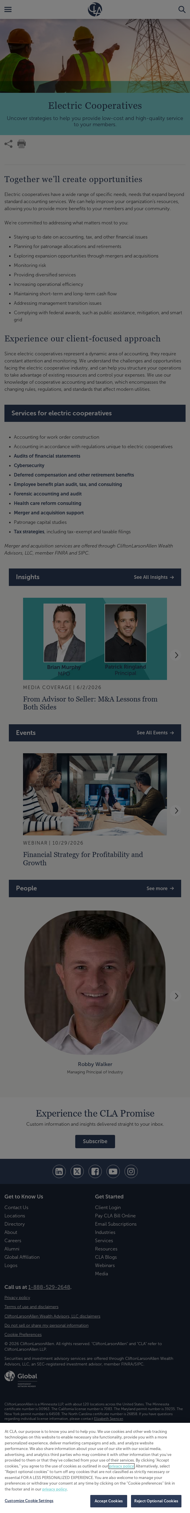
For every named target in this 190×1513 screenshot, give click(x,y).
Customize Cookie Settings (29, 1501)
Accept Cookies (109, 1501)
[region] (95, 1468)
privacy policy (121, 1466)
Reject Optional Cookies (156, 1501)
